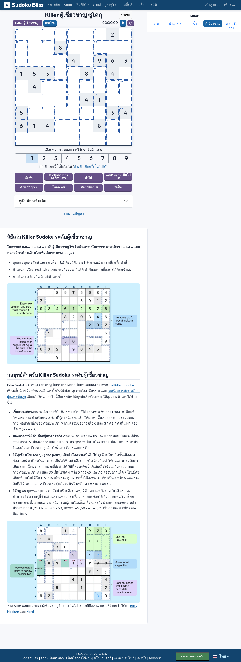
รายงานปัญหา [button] (73, 211)
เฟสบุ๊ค (141, 656)
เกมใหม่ (50, 23)
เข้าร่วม (229, 5)
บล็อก (142, 5)
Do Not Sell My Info (192, 654)
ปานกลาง (175, 23)
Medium (13, 609)
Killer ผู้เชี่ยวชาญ (26, 23)
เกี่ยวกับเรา (30, 656)
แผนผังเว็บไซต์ (124, 656)
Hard (30, 609)
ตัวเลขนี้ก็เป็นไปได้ (58, 166)
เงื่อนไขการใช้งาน (79, 656)
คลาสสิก (53, 5)
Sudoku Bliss (24, 4)
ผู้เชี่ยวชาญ (212, 23)
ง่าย (156, 23)
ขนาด (125, 14)
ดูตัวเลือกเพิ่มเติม (32, 198)
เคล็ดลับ (128, 5)
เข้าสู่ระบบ (212, 5)
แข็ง (194, 23)
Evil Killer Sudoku (121, 383)
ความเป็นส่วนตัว (52, 656)
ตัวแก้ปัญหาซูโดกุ (106, 5)
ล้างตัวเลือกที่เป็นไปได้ (90, 166)
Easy (133, 603)
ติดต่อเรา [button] (155, 656)
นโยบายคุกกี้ (102, 656)
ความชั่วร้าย (231, 25)
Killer (68, 5)
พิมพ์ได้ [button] (81, 5)
